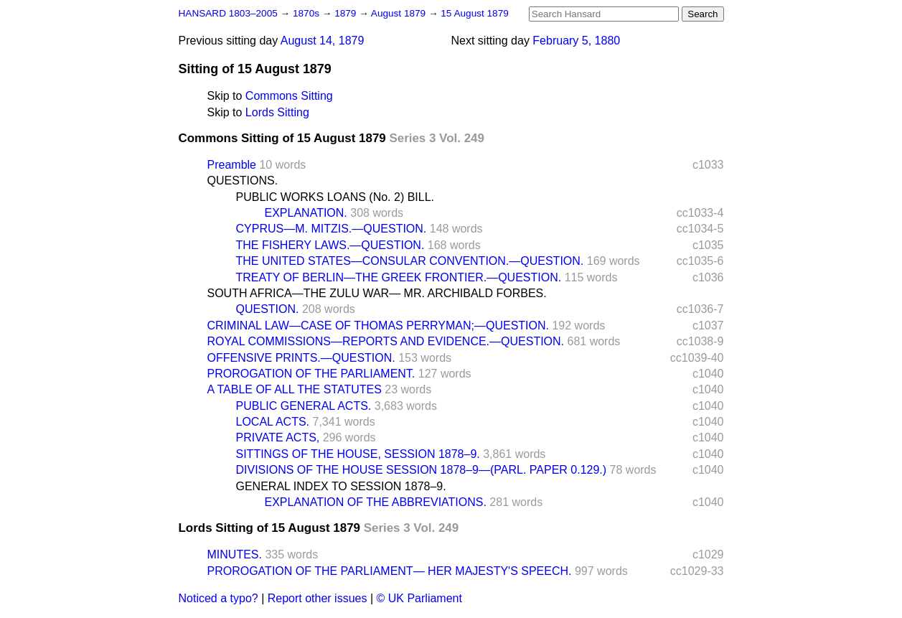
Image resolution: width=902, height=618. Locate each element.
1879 (346, 13)
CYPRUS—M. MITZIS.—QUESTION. (331, 229)
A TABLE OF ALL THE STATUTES (294, 389)
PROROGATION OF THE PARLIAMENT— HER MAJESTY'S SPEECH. (389, 571)
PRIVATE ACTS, (278, 437)
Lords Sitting (277, 112)
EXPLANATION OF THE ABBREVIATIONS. (376, 502)
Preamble (231, 165)
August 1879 (399, 13)
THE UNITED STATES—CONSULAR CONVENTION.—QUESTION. (410, 261)
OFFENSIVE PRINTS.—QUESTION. (301, 358)
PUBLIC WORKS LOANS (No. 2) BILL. (335, 197)
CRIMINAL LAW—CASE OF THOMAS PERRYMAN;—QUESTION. (378, 325)
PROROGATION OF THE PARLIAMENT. (311, 373)
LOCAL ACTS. (273, 422)
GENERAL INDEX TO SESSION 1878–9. (341, 486)
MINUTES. (234, 554)
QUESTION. (267, 309)
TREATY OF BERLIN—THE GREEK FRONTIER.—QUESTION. (399, 277)
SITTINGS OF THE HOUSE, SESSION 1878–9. (358, 454)
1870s (307, 13)
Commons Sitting (289, 96)
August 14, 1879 (323, 40)
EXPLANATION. (306, 213)
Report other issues (317, 598)
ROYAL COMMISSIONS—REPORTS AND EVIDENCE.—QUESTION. (386, 341)
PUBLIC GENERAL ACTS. (304, 406)
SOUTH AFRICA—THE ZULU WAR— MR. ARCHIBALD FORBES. (377, 293)
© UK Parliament (419, 598)
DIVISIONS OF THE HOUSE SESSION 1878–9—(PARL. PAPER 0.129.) (421, 470)
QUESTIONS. (242, 180)
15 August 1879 (475, 13)
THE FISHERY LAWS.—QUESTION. (330, 245)
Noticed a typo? (218, 598)
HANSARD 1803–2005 (228, 13)
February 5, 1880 (576, 40)
